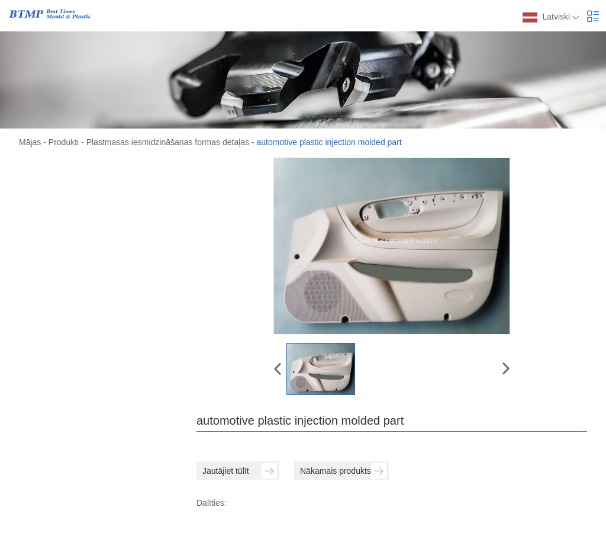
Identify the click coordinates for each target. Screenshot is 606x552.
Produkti (64, 142)
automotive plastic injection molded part (329, 142)
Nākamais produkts (343, 471)
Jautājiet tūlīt (239, 471)
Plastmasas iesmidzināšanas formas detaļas (167, 142)
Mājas (30, 142)
